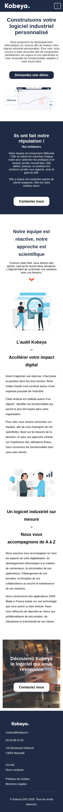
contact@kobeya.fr (17, 732)
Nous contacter (15, 769)
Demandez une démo (31, 75)
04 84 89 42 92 (15, 740)
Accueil (10, 764)
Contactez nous (31, 201)
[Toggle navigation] (57, 6)
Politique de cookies (18, 779)
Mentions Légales (16, 784)
